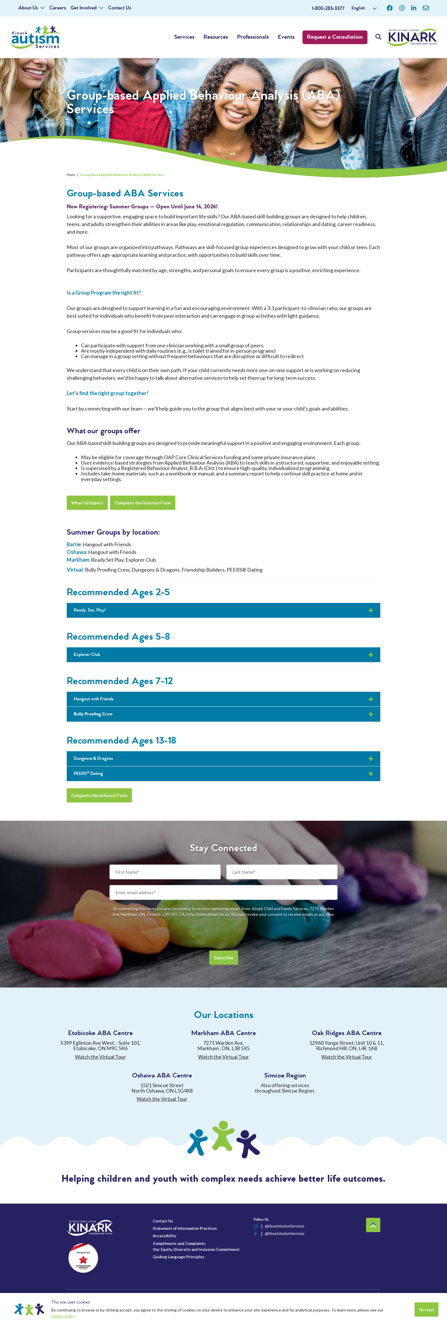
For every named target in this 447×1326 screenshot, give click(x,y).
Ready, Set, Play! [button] (90, 610)
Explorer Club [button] (87, 654)
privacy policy (63, 1315)
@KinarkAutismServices (284, 1226)
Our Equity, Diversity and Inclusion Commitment (196, 1249)
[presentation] (223, 934)
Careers (57, 8)
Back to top (373, 1225)
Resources (216, 37)
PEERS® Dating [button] (88, 773)
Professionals (253, 37)
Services (184, 37)
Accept (426, 1309)
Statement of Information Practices (185, 1228)
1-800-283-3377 (328, 9)
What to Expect (87, 502)
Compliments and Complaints (179, 1243)
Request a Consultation (335, 37)
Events (286, 37)
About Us (28, 8)
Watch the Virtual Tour (100, 1057)
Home (71, 174)
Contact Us (119, 8)
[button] (223, 714)
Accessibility (164, 1235)
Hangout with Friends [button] (93, 699)
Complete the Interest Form (143, 502)
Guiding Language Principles (178, 1257)
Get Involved (84, 8)
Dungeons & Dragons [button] (93, 758)
